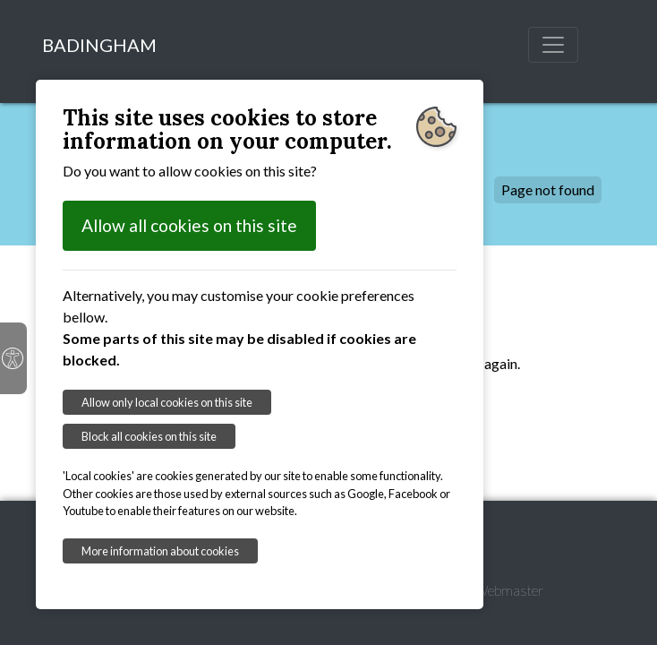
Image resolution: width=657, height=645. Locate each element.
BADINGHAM (99, 45)
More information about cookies (160, 551)
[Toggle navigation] (553, 45)
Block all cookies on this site (149, 436)
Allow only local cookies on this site (166, 402)
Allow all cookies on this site (189, 225)
